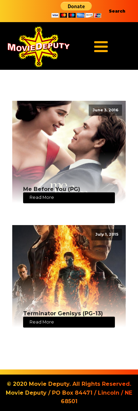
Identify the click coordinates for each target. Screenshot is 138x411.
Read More (42, 197)
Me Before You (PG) (51, 189)
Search (117, 11)
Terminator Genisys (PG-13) (63, 313)
